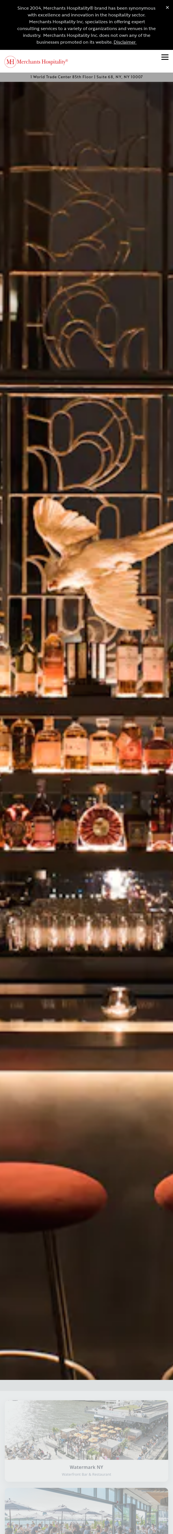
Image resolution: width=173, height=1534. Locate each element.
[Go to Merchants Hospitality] (86, 77)
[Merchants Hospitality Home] (39, 61)
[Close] (167, 7)
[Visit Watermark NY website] (86, 1397)
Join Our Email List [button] (86, 1527)
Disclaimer (125, 42)
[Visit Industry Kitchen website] (86, 1485)
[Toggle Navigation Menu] (165, 57)
